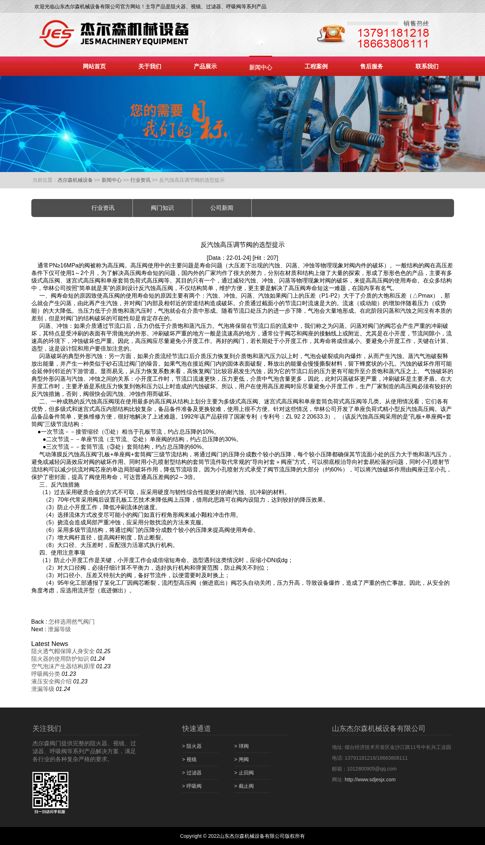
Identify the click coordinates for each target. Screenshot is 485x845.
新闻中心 (260, 67)
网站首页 (94, 66)
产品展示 (205, 66)
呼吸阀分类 (45, 674)
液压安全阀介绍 (51, 681)
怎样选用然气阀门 (72, 622)
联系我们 (427, 66)
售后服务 (371, 66)
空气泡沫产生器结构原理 (63, 666)
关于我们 (149, 66)
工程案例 (316, 66)
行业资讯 (140, 180)
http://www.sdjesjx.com (370, 779)
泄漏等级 (59, 629)
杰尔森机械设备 (75, 180)
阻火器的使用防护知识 (60, 659)
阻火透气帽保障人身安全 (63, 651)
